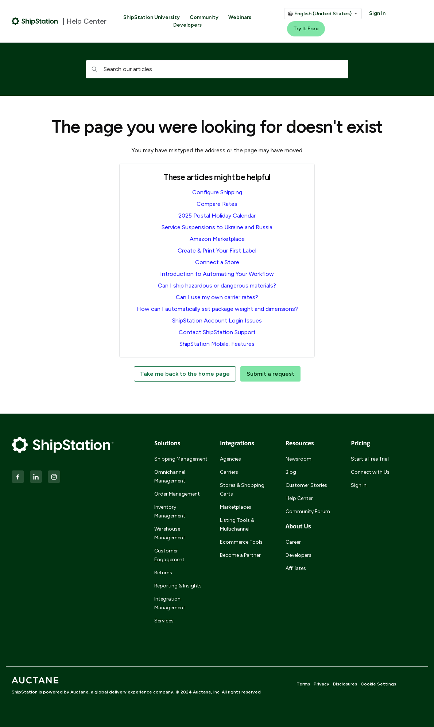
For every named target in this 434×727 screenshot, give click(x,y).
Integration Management (169, 603)
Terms (303, 684)
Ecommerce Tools (241, 542)
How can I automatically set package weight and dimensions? (217, 308)
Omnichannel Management (169, 476)
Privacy (321, 684)
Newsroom (298, 459)
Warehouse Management (169, 533)
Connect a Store (217, 262)
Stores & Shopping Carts (242, 489)
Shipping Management (181, 459)
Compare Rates (217, 203)
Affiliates (296, 568)
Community (204, 17)
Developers (187, 25)
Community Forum (308, 511)
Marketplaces (235, 507)
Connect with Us (370, 472)
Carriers (229, 472)
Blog (291, 472)
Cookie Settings (378, 684)
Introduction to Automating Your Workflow (217, 273)
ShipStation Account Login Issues (217, 320)
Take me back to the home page (185, 373)
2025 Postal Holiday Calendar (217, 215)
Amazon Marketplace (217, 238)
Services (164, 621)
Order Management (177, 494)
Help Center (299, 498)
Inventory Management (169, 511)
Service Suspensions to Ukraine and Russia (217, 227)
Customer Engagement (169, 555)
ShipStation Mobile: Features (217, 343)
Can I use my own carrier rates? (217, 297)
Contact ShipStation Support (217, 332)
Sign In (377, 13)
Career (293, 542)
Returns (163, 573)
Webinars (239, 17)
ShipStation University (151, 17)
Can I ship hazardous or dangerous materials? (217, 285)
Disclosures (345, 684)
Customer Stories (306, 485)
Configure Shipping (217, 192)
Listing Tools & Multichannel (237, 524)
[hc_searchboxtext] (217, 69)
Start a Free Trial (370, 459)
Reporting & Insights (178, 586)
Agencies (230, 459)
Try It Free (306, 29)
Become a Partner (240, 555)
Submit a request (270, 373)
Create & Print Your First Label (217, 250)
